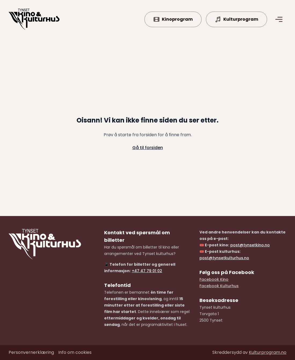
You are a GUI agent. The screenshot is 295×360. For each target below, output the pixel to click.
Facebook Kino (213, 279)
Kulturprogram (236, 19)
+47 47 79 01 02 (147, 270)
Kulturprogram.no (267, 352)
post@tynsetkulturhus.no (224, 258)
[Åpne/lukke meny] (278, 19)
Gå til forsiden (147, 148)
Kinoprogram (173, 19)
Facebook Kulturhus (219, 286)
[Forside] (34, 19)
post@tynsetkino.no (250, 245)
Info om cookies (75, 352)
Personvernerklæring (31, 352)
